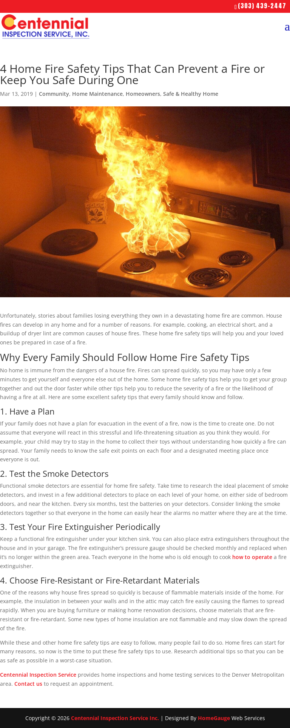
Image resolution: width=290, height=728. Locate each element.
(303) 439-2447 (262, 5)
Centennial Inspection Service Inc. (115, 718)
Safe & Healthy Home (190, 93)
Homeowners (143, 93)
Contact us (28, 683)
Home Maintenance (97, 93)
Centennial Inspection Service (38, 674)
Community (54, 93)
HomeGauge (214, 718)
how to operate (252, 557)
